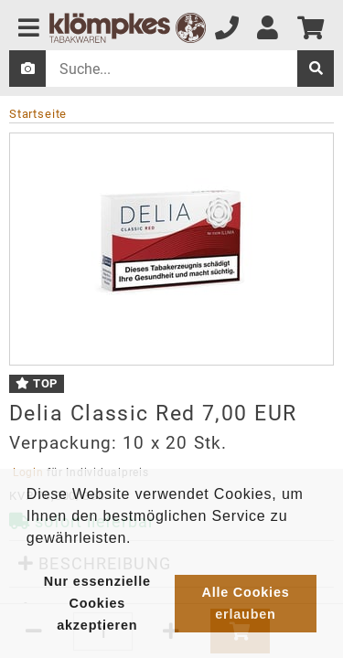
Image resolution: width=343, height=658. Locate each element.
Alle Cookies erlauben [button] (245, 603)
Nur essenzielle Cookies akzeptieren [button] (97, 603)
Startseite (38, 114)
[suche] (315, 68)
